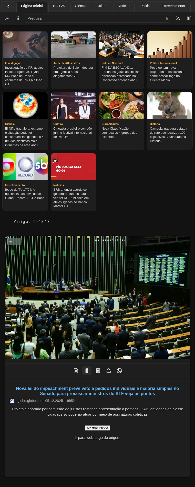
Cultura (102, 6)
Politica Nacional (15, 241)
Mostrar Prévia (97, 428)
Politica (145, 6)
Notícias (124, 6)
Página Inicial (32, 6)
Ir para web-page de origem (97, 437)
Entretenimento (173, 6)
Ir (167, 18)
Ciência (80, 6)
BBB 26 (58, 6)
